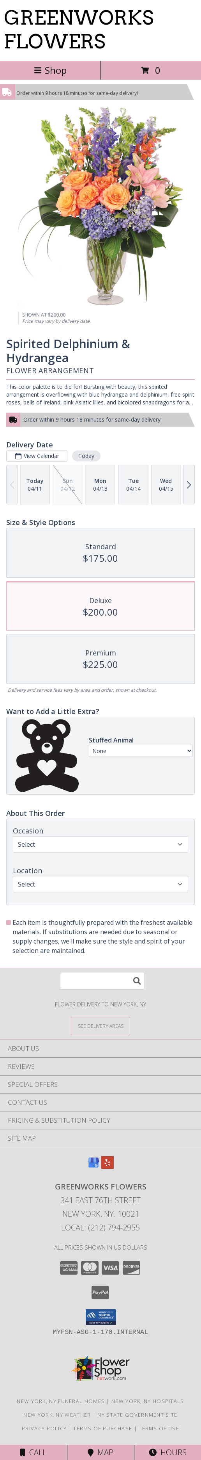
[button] (101, 1317)
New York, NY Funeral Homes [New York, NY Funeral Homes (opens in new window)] (61, 1401)
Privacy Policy (44, 1428)
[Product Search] (102, 981)
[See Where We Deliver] (100, 1025)
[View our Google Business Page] (93, 1166)
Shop (50, 70)
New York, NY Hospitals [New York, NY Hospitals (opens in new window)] (147, 1401)
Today (86, 455)
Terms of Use (159, 1428)
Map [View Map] (100, 1452)
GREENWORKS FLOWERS (78, 29)
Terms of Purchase (102, 1428)
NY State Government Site (137, 1414)
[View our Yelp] (107, 1166)
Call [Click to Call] (33, 1452)
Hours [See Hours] (168, 1452)
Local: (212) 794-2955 (100, 1227)
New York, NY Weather (57, 1414)
